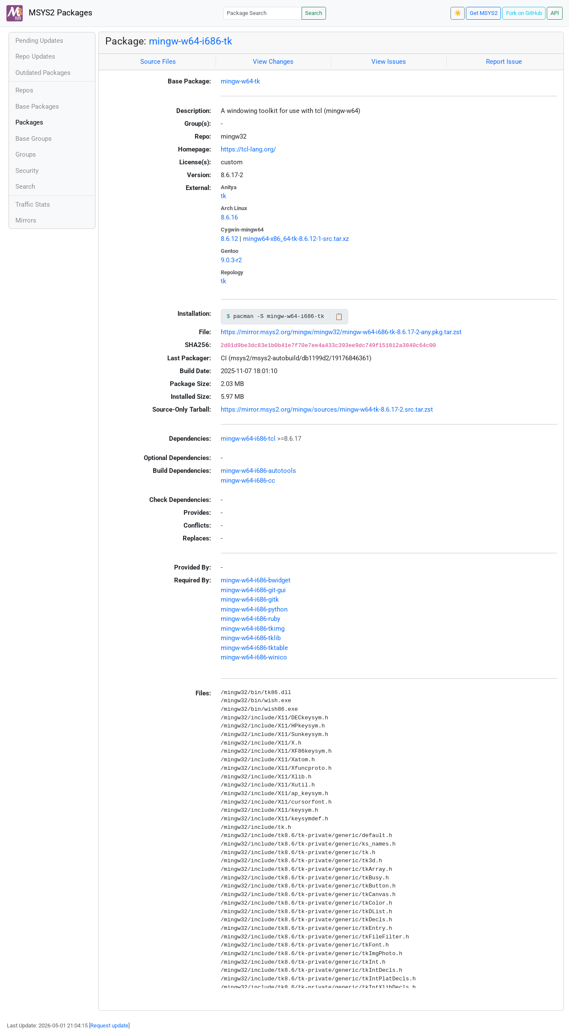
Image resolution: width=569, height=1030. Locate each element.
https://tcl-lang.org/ (248, 149)
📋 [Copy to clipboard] (339, 317)
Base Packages (37, 106)
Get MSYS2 (484, 13)
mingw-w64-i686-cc (248, 480)
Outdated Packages (43, 73)
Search (313, 13)
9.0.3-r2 (231, 260)
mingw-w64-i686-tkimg (252, 628)
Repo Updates (35, 56)
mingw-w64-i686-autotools (258, 471)
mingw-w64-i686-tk (190, 41)
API (555, 13)
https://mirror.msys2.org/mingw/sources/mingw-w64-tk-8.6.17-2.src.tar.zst (327, 409)
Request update (109, 1025)
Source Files (158, 61)
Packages (29, 122)
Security (27, 171)
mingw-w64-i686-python (254, 609)
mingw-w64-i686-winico (254, 657)
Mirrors (25, 220)
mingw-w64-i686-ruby (250, 619)
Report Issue (504, 61)
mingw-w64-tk (240, 81)
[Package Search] (262, 13)
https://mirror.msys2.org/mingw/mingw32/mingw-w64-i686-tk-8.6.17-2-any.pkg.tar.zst (341, 332)
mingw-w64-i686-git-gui (253, 590)
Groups (25, 154)
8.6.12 (229, 239)
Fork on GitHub (524, 13)
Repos (24, 90)
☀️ (457, 13)
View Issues (388, 61)
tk (223, 196)
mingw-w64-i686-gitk (250, 599)
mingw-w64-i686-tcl (248, 438)
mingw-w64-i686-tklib (251, 638)
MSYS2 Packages (49, 13)
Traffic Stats (32, 204)
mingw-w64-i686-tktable (254, 648)
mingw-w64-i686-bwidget (255, 580)
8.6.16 (229, 217)
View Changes (273, 61)
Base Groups (33, 138)
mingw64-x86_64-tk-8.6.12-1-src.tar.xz (296, 239)
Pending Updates (39, 41)
